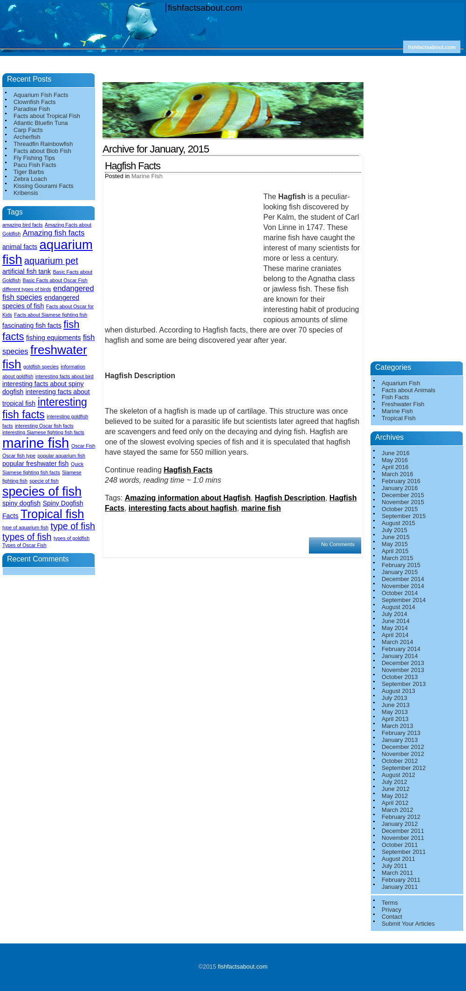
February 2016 (401, 481)
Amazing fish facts (54, 233)
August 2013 (398, 690)
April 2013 (395, 718)
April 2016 (395, 467)
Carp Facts (28, 129)
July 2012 (394, 781)
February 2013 (401, 732)
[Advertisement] (235, 78)
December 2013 (403, 662)
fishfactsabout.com (205, 8)
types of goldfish (71, 538)
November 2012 (403, 753)
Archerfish (27, 136)
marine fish (261, 508)
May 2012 (395, 795)
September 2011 (404, 851)
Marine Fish (147, 176)
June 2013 (396, 704)
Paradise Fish (32, 108)
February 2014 (401, 648)
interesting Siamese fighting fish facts (43, 432)
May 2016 (395, 460)
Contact (392, 916)
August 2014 (398, 606)
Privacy (391, 909)
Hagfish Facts (132, 166)
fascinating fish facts (32, 325)
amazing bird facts (22, 225)
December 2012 (403, 746)
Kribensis (26, 192)
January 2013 (400, 739)
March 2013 (397, 725)
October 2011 (400, 844)
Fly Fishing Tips (34, 157)
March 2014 (397, 641)
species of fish (42, 492)
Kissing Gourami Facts (44, 185)
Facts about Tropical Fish (47, 115)
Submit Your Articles (408, 923)
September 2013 (404, 683)
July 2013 (394, 697)
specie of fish (43, 481)
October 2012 (400, 760)
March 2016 (397, 474)
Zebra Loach (30, 178)
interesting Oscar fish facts (44, 426)
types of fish (27, 537)
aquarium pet (51, 261)
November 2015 (403, 502)
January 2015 (400, 571)
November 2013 (403, 669)
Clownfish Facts (34, 101)
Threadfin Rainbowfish (43, 143)
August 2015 (398, 523)
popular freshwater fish (35, 463)
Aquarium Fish (401, 383)
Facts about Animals (408, 390)
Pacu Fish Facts (35, 164)
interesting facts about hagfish (183, 508)
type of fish (72, 526)
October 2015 (400, 509)
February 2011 (401, 879)
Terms (390, 902)
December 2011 (403, 830)
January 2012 (400, 823)
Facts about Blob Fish (42, 150)
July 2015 (394, 530)
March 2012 (397, 809)
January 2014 (400, 655)
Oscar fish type (18, 455)
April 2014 (395, 634)
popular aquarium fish (61, 455)
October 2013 (400, 676)
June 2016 (396, 453)
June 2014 (396, 620)
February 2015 (401, 564)
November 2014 (403, 585)
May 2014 (395, 627)
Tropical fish (52, 513)
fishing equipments (53, 337)
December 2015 (403, 495)
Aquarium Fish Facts (41, 94)
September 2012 (404, 767)
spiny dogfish (21, 503)
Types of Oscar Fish (24, 545)
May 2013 (395, 711)
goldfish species (41, 366)
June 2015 (396, 537)
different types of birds (26, 289)
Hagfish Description (290, 498)
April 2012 (395, 802)
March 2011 (397, 872)
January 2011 (400, 886)
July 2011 (394, 865)
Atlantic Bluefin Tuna (41, 122)
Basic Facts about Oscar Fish (55, 280)
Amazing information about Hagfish (188, 498)
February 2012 (401, 816)
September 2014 (404, 599)
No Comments (338, 544)
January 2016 (400, 488)
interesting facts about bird (64, 376)
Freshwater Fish (403, 404)
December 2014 (403, 578)
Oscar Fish (83, 446)
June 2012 (396, 788)
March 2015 (397, 557)
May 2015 (395, 544)
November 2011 (403, 837)
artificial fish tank (26, 271)
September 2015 (404, 516)
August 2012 (398, 774)
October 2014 (400, 592)
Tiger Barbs (29, 171)
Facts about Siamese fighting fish (50, 315)
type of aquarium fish (25, 527)
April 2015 (395, 550)
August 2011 (398, 858)
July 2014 (394, 613)
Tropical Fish (399, 418)
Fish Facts (395, 397)
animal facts (19, 246)
